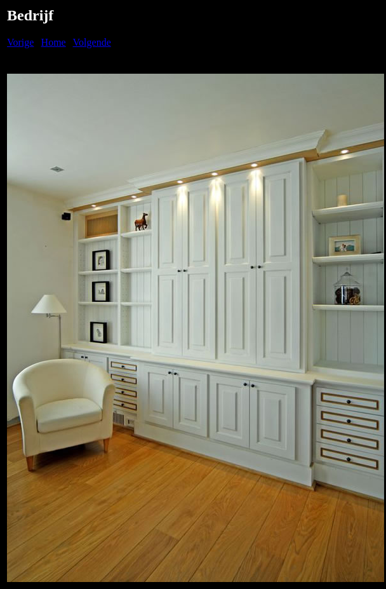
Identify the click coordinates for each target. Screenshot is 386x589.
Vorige (20, 42)
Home (53, 42)
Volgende (92, 42)
